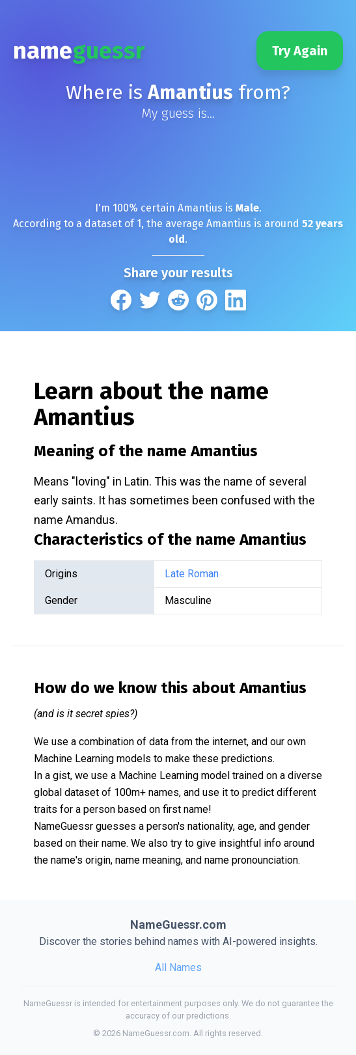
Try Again (299, 51)
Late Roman (192, 574)
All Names (178, 967)
